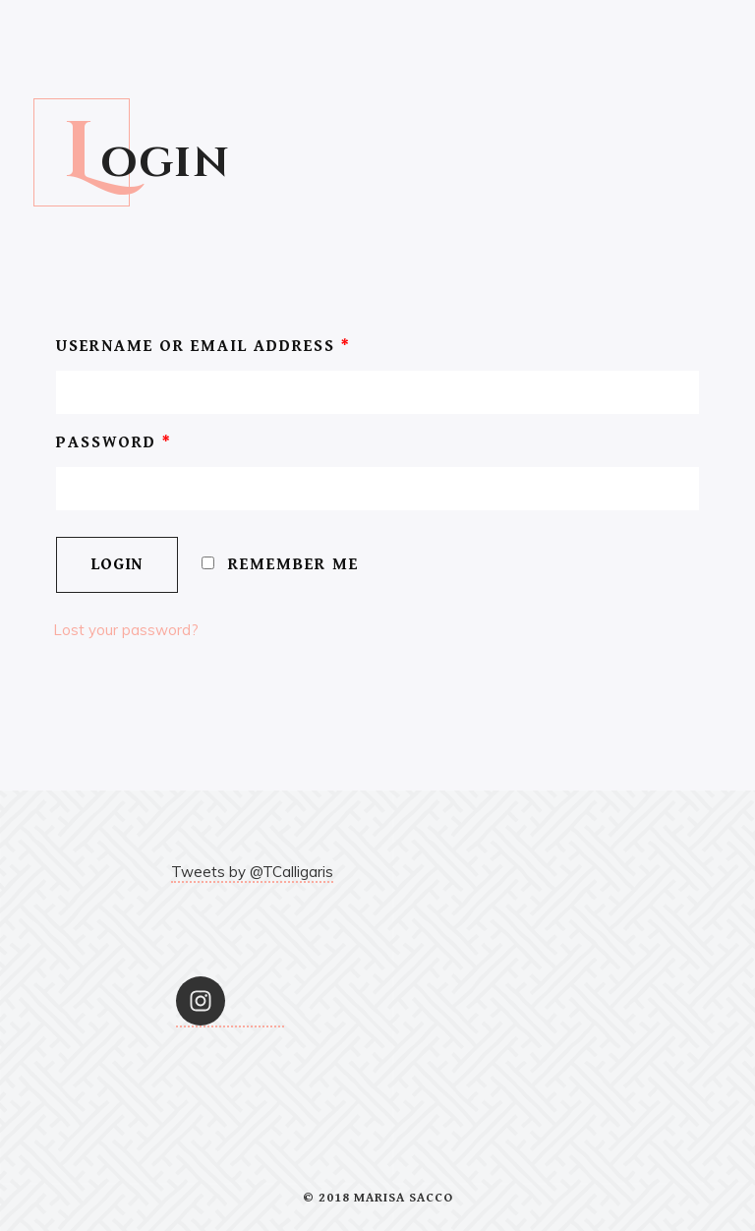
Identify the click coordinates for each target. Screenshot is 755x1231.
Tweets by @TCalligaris (252, 871)
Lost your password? (126, 629)
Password (114, 442)
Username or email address (203, 346)
